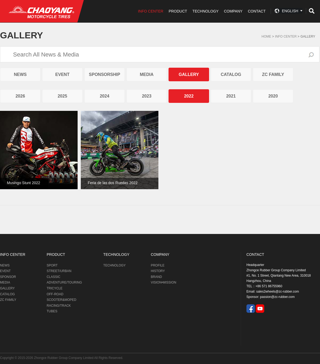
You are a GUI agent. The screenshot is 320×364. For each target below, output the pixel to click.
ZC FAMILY (273, 74)
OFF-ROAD (55, 294)
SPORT (52, 265)
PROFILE (157, 265)
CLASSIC (53, 277)
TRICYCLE (54, 288)
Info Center (286, 36)
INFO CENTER (150, 11)
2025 (62, 96)
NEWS (20, 74)
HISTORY (158, 271)
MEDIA (147, 74)
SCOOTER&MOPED (61, 300)
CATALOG (231, 74)
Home (266, 36)
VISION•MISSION (163, 282)
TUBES (52, 311)
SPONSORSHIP (104, 74)
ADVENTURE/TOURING (64, 282)
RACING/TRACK (59, 306)
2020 (273, 96)
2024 (104, 96)
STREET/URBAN (59, 271)
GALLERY (308, 36)
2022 (189, 96)
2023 (146, 96)
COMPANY (233, 11)
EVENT (62, 74)
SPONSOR (8, 277)
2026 (20, 96)
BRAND (156, 277)
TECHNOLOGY (206, 11)
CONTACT (257, 11)
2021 (231, 96)
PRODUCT (178, 11)
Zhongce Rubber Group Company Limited (64, 358)
